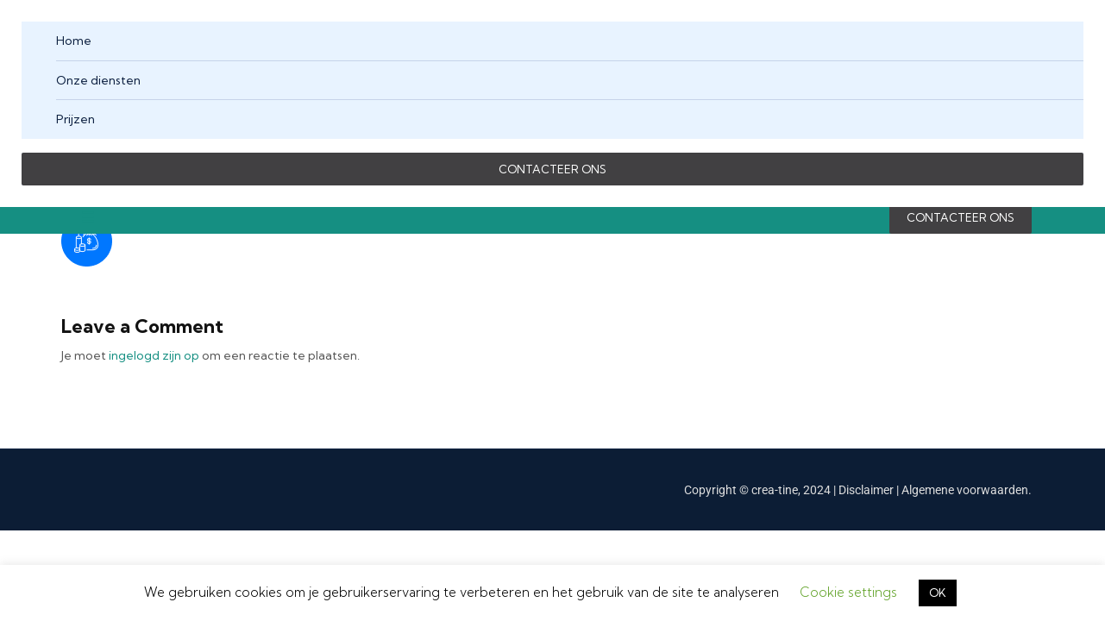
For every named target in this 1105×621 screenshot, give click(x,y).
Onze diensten (98, 80)
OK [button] (937, 592)
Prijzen (75, 119)
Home (73, 40)
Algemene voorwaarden (964, 490)
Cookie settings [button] (848, 592)
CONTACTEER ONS (552, 169)
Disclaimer (867, 490)
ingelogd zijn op (154, 355)
